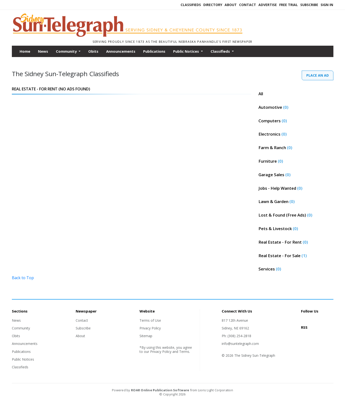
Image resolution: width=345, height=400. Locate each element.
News (43, 51)
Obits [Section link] (16, 336)
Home (25, 51)
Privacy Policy (150, 328)
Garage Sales (274, 174)
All (260, 93)
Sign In (327, 4)
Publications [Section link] (21, 351)
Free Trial (288, 4)
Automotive (273, 107)
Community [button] (67, 51)
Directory (212, 4)
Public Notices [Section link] (23, 359)
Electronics (272, 134)
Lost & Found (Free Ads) (285, 215)
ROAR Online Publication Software (160, 390)
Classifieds (191, 4)
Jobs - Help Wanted (280, 188)
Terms (184, 351)
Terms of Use (150, 320)
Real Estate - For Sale (282, 255)
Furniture (270, 161)
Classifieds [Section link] (20, 367)
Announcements (120, 51)
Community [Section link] (21, 328)
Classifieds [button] (221, 51)
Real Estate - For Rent (283, 242)
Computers (272, 121)
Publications (154, 51)
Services (269, 269)
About (231, 4)
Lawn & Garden (276, 201)
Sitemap (145, 336)
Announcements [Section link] (24, 343)
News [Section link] (16, 320)
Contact (247, 4)
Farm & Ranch (275, 147)
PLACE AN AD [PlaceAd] (317, 75)
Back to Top (23, 277)
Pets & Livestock (278, 228)
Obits (93, 51)
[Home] (131, 35)
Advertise (267, 4)
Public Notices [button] (186, 51)
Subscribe (309, 4)
